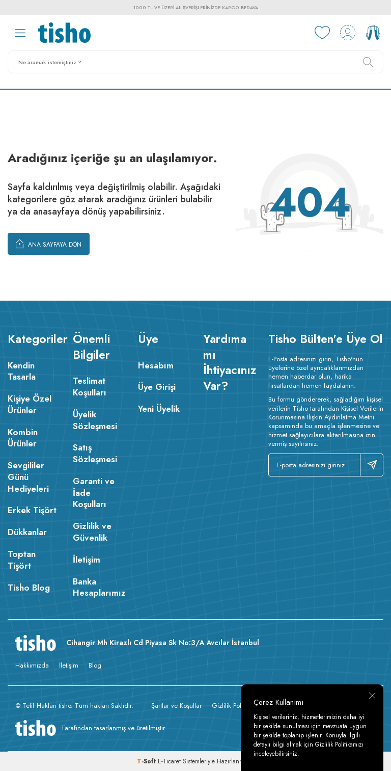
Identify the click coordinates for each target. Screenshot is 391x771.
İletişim (86, 559)
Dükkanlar (27, 532)
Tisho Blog (29, 587)
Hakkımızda (32, 665)
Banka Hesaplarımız (98, 587)
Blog (95, 665)
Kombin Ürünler (23, 438)
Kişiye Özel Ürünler (29, 404)
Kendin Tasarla (22, 371)
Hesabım (156, 365)
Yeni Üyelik (159, 409)
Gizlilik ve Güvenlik (92, 532)
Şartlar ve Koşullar (176, 705)
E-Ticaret (169, 761)
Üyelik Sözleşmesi (95, 420)
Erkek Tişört (32, 510)
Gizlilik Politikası (234, 705)
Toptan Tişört (22, 560)
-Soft (147, 761)
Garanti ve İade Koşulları (94, 493)
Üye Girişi (157, 387)
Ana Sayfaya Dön (48, 243)
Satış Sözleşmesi (95, 453)
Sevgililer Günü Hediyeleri (28, 477)
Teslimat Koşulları (89, 386)
